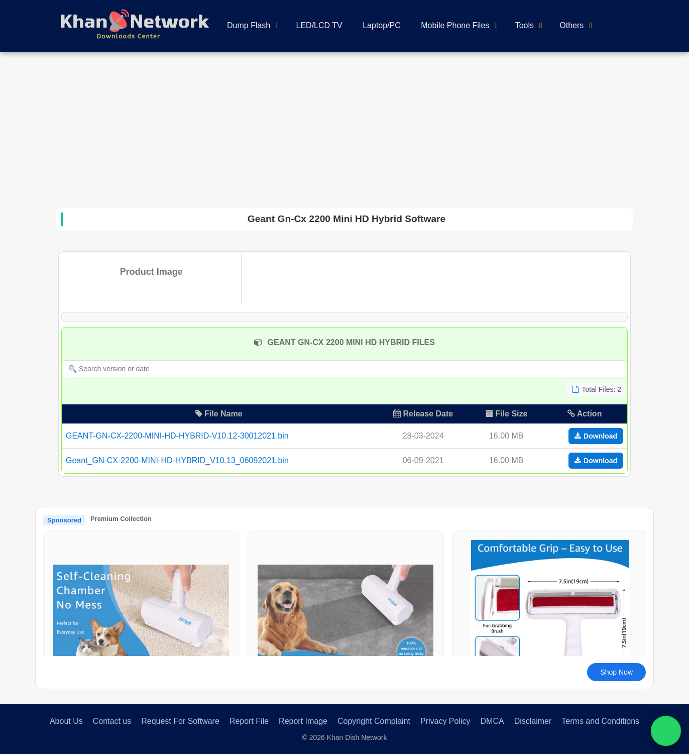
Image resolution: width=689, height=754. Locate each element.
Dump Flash (248, 25)
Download (596, 436)
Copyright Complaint (373, 721)
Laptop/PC (382, 25)
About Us (66, 721)
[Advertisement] (344, 127)
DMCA (492, 721)
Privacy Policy (445, 721)
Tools (524, 25)
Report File (249, 721)
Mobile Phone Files (455, 25)
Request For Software (180, 721)
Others (571, 25)
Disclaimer (533, 721)
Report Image (303, 721)
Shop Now (616, 672)
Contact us (112, 721)
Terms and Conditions (600, 721)
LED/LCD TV (319, 25)
